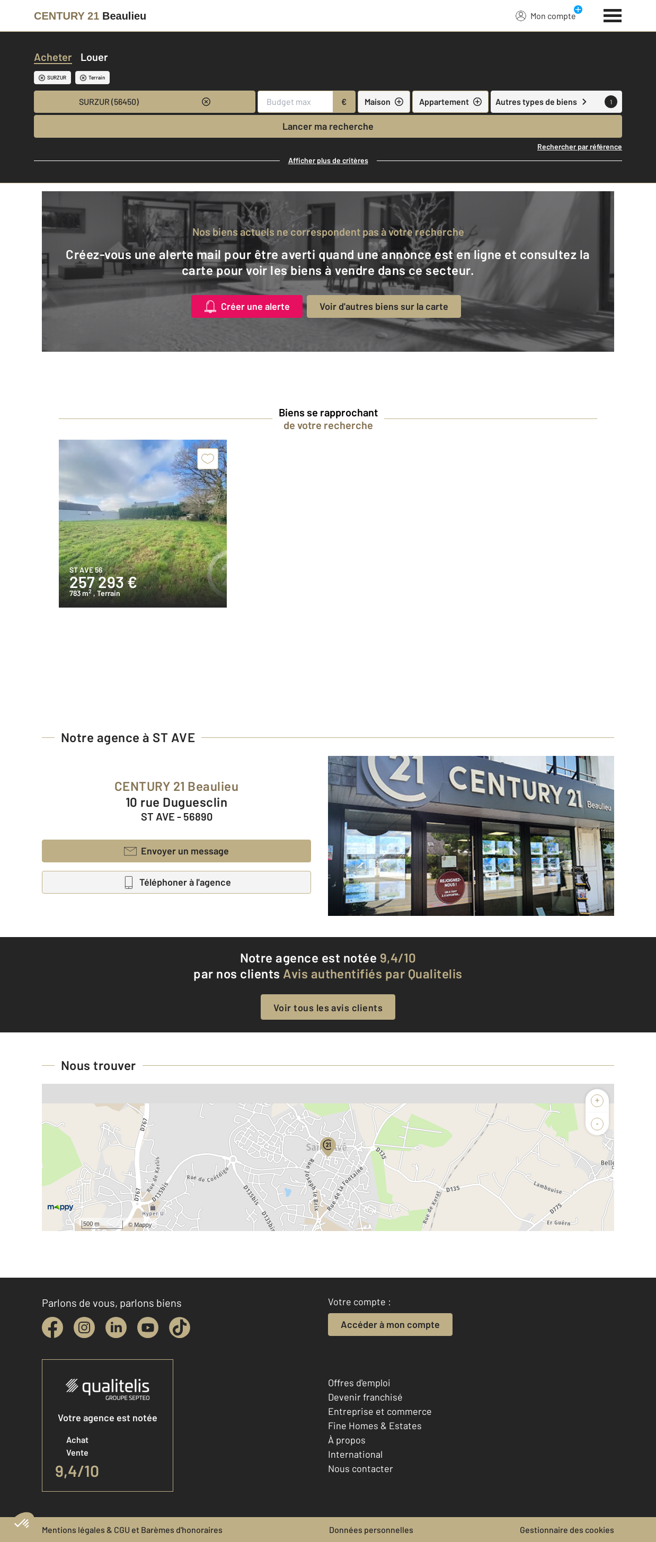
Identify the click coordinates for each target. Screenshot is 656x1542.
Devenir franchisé (365, 1397)
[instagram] (84, 1327)
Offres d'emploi (359, 1382)
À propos (347, 1440)
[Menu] (613, 14)
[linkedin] (116, 1327)
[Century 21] (90, 16)
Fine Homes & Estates (375, 1425)
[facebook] (52, 1327)
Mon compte (546, 15)
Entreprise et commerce (380, 1411)
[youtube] (147, 1327)
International (355, 1454)
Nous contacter (360, 1468)
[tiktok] (179, 1327)
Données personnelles (371, 1530)
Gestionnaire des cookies (567, 1530)
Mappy (143, 1225)
